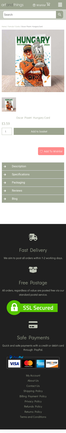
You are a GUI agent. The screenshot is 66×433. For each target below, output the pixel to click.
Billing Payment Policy (33, 396)
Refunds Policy (33, 406)
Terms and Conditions (33, 417)
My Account (33, 375)
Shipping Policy (33, 391)
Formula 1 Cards (14, 26)
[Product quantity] (7, 131)
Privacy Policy (33, 401)
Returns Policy (33, 411)
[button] (59, 5)
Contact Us (33, 386)
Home (4, 26)
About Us (33, 380)
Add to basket (39, 131)
